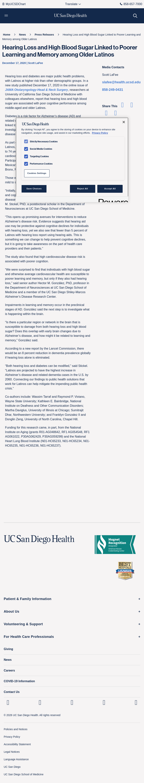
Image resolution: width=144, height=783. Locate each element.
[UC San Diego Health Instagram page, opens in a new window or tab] (40, 702)
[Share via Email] (115, 114)
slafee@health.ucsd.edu (121, 82)
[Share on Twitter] (132, 106)
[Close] (124, 122)
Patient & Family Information (27, 599)
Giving (8, 649)
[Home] (6, 34)
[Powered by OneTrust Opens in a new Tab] (112, 199)
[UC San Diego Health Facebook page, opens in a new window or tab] (72, 702)
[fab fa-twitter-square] (136, 702)
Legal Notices (12, 751)
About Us (11, 611)
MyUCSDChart (14, 4)
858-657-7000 (131, 4)
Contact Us (12, 691)
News (8, 659)
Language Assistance (16, 759)
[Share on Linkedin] (106, 114)
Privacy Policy (12, 736)
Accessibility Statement (17, 744)
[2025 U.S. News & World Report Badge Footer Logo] (126, 570)
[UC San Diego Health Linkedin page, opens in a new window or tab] (8, 702)
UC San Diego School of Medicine (24, 774)
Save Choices (34, 188)
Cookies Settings (36, 173)
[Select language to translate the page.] (71, 4)
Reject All (82, 188)
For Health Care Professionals (29, 637)
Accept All (110, 188)
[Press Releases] (44, 34)
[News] (22, 34)
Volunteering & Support (23, 624)
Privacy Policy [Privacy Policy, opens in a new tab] (100, 133)
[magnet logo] (117, 544)
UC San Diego (12, 766)
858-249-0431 (112, 90)
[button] (6, 16)
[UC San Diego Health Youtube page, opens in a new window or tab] (104, 702)
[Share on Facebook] (122, 106)
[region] (72, 160)
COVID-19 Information (19, 681)
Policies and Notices (15, 729)
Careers (9, 670)
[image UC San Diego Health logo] (70, 16)
